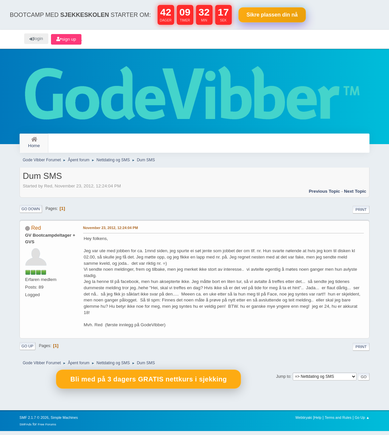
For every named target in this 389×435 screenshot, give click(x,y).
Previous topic (324, 194)
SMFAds (26, 428)
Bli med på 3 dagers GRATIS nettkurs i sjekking (148, 383)
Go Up (27, 350)
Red (36, 232)
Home (34, 142)
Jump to (283, 380)
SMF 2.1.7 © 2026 (34, 421)
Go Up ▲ (362, 421)
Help (317, 421)
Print (361, 213)
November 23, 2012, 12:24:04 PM (110, 232)
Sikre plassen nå (272, 15)
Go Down (31, 213)
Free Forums (47, 428)
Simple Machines (64, 421)
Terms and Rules (338, 421)
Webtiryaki (303, 421)
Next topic (355, 194)
